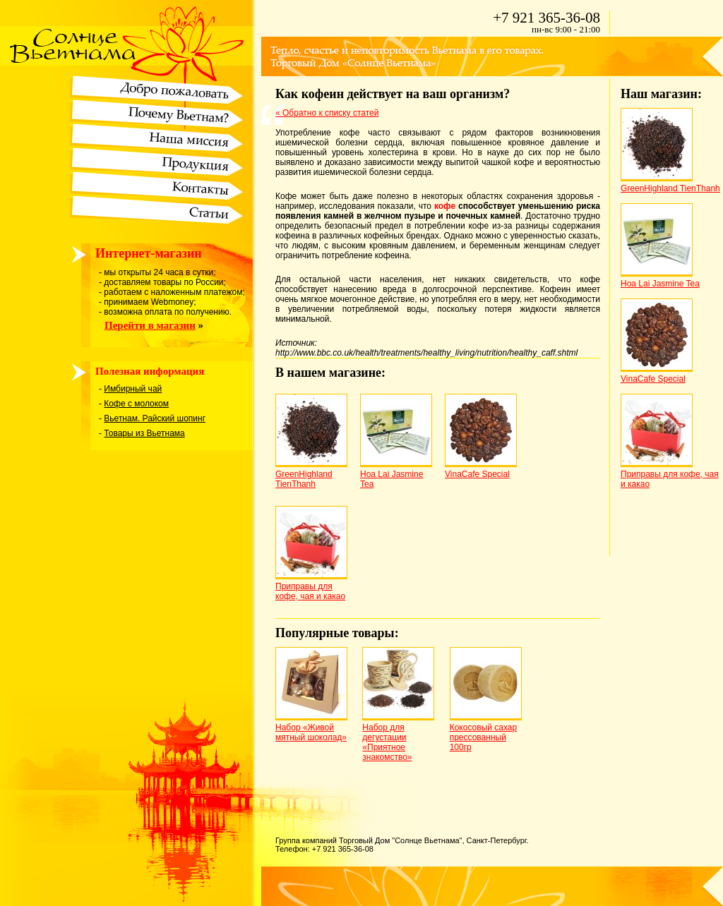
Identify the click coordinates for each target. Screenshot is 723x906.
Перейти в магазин (150, 325)
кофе (444, 206)
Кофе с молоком (136, 404)
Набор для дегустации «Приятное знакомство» (387, 742)
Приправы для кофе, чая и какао (310, 591)
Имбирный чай (133, 389)
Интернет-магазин (148, 253)
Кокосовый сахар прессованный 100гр (483, 737)
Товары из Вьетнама (144, 433)
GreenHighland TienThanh (304, 479)
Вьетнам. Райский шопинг (154, 418)
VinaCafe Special (477, 474)
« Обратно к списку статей (326, 113)
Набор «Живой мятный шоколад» (311, 732)
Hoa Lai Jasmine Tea (660, 284)
